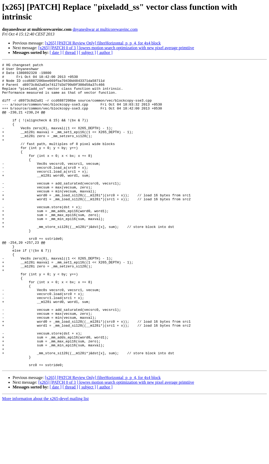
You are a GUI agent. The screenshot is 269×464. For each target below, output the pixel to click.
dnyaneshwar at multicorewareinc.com (105, 29)
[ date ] (55, 52)
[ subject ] (87, 52)
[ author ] (105, 52)
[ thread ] (70, 52)
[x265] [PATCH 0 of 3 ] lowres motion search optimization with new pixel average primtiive (116, 48)
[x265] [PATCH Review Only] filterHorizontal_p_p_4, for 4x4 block (103, 43)
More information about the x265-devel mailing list (45, 459)
